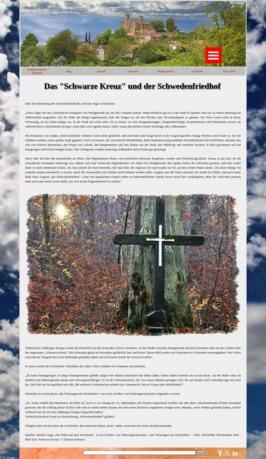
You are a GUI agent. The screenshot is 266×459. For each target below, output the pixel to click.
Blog (69, 71)
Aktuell (101, 71)
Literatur (133, 71)
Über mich (229, 71)
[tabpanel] (133, 142)
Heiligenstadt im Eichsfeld (36, 71)
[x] (227, 453)
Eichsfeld (197, 71)
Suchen (200, 452)
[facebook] (220, 453)
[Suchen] (139, 453)
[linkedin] (235, 453)
